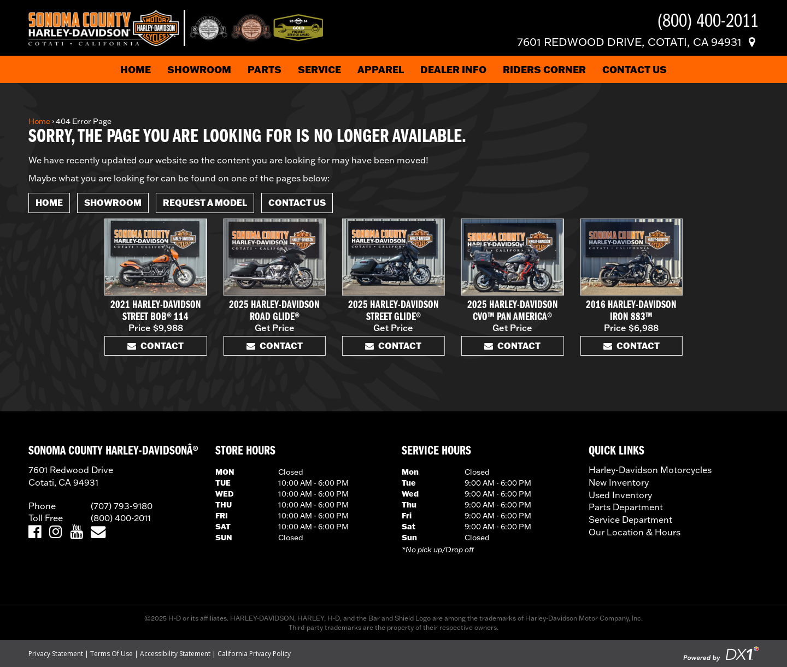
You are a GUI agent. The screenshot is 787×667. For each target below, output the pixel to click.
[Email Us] (98, 532)
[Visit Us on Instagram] (55, 532)
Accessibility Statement (175, 653)
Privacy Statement (55, 653)
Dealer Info (453, 69)
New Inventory (619, 482)
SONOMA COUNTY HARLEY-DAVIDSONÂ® (113, 451)
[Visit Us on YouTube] (76, 532)
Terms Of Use (111, 653)
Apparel (380, 69)
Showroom (199, 69)
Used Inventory (620, 494)
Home (135, 69)
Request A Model (205, 202)
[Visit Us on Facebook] (34, 532)
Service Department (630, 519)
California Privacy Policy (254, 653)
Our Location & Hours (634, 532)
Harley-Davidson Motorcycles (650, 469)
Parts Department (626, 506)
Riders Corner (544, 69)
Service (319, 69)
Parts (264, 69)
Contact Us (634, 69)
